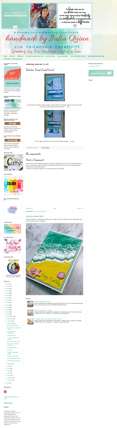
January (9, 380)
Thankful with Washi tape (13, 360)
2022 (7, 293)
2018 (7, 302)
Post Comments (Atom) (39, 211)
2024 (7, 288)
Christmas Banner (12, 347)
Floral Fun (9, 350)
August (9, 363)
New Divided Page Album (13, 358)
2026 (7, 284)
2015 (7, 309)
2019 (7, 300)
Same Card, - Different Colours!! (13, 344)
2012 (7, 383)
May (8, 370)
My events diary (50, 56)
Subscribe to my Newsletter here (13, 59)
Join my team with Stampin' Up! (35, 56)
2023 (7, 291)
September (10, 323)
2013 (7, 314)
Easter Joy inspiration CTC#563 (43, 310)
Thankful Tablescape (12, 356)
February (9, 377)
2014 (7, 312)
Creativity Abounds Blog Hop (42, 301)
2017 (7, 305)
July (8, 366)
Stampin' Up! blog (94, 66)
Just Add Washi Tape (12, 325)
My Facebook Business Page (96, 56)
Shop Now (20, 56)
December (10, 316)
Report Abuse (8, 403)
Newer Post (29, 208)
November (10, 318)
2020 (7, 298)
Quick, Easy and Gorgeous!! (11, 332)
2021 (7, 295)
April (8, 373)
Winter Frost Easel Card (13, 341)
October (9, 321)
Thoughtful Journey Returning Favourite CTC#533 (48, 319)
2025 (7, 286)
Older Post (80, 208)
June (8, 368)
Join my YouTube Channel (78, 56)
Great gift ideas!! (11, 335)
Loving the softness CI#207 (34, 216)
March (9, 375)
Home (5, 56)
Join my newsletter (62, 56)
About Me (12, 56)
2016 (7, 307)
